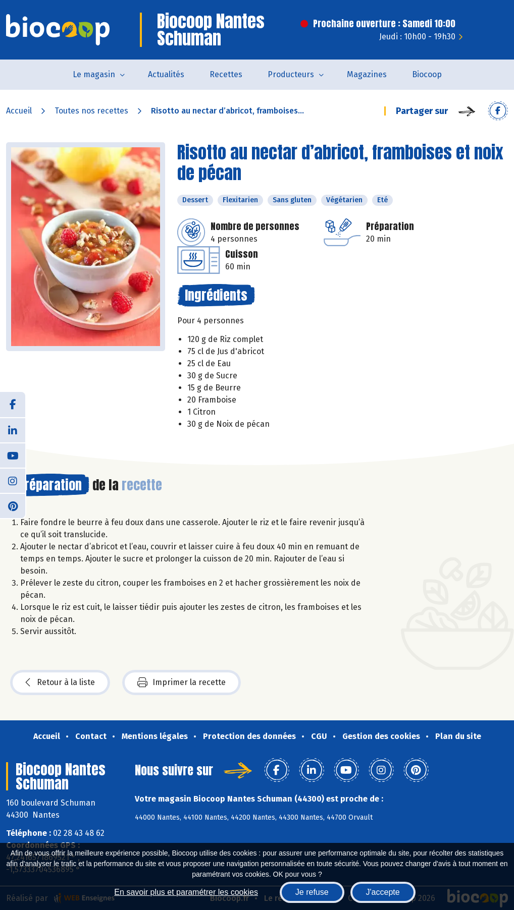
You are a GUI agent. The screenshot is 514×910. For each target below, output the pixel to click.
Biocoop (427, 74)
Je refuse (312, 892)
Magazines (367, 74)
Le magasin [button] (94, 74)
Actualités (166, 74)
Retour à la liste (60, 682)
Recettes (226, 74)
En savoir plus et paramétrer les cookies (186, 892)
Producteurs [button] (291, 74)
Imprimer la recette (181, 682)
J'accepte (383, 892)
